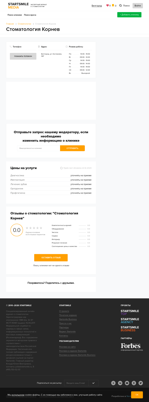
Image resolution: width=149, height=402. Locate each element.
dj (113, 383)
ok (134, 383)
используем (18, 394)
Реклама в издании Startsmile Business (77, 355)
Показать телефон (23, 56)
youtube (127, 383)
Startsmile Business (68, 319)
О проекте (64, 311)
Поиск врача (30, 15)
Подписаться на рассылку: (49, 383)
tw (141, 383)
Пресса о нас (65, 323)
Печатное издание (68, 315)
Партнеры (64, 327)
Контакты (63, 335)
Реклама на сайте (67, 347)
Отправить (72, 148)
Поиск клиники (15, 15)
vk (120, 383)
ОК (137, 395)
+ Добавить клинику (129, 14)
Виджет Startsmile (67, 331)
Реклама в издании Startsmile (73, 351)
